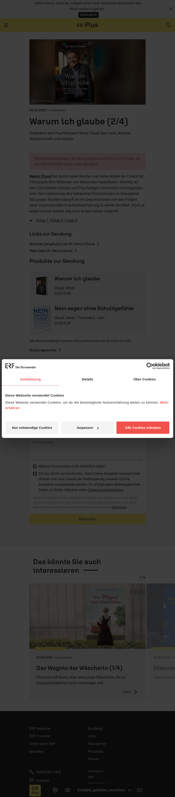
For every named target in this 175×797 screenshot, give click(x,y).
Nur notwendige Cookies (32, 428)
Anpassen (88, 428)
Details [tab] (87, 379)
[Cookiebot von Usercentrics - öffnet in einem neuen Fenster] (150, 365)
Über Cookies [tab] (145, 379)
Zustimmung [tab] (30, 379)
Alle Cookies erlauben (143, 428)
